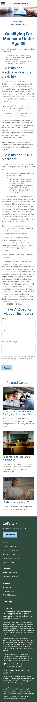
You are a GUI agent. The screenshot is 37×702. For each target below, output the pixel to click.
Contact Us (10, 535)
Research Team (8, 562)
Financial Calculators (10, 595)
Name (3, 318)
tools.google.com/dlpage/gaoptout (22, 693)
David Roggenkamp (9, 546)
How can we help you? (10, 342)
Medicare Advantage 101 (16, 502)
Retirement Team (9, 554)
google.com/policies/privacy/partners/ (15, 689)
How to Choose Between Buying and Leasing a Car (17, 413)
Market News (7, 587)
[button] (5, 543)
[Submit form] (6, 367)
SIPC (14, 648)
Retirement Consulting (10, 577)
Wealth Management (10, 573)
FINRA (11, 648)
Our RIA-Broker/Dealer (10, 550)
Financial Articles (8, 591)
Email (3, 330)
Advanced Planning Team (11, 558)
